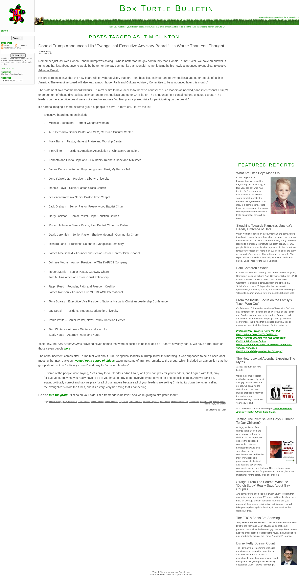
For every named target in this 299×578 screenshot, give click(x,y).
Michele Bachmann (179, 401)
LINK (224, 410)
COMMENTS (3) (213, 410)
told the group (59, 395)
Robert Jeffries (219, 401)
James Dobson (97, 401)
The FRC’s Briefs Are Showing (258, 518)
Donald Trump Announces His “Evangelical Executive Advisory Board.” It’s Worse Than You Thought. (131, 45)
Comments (21, 45)
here (67, 348)
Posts (5, 45)
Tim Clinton (221, 404)
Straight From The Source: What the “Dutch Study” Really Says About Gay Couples (263, 485)
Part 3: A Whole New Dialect (251, 341)
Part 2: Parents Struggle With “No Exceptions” (261, 338)
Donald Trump (55, 401)
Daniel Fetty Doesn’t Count (255, 543)
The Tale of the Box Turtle (12, 74)
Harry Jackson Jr (70, 401)
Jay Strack (123, 401)
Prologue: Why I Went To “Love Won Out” (258, 331)
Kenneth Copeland (151, 401)
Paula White (194, 401)
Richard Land (206, 401)
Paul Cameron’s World (252, 268)
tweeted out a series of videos (94, 360)
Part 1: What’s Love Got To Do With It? (256, 334)
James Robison (111, 401)
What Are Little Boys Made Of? (258, 173)
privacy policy (27, 62)
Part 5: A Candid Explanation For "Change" (259, 351)
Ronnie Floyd (209, 404)
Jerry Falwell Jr (135, 401)
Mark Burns (165, 401)
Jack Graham (84, 401)
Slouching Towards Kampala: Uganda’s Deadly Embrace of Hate (264, 227)
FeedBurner (5, 62)
